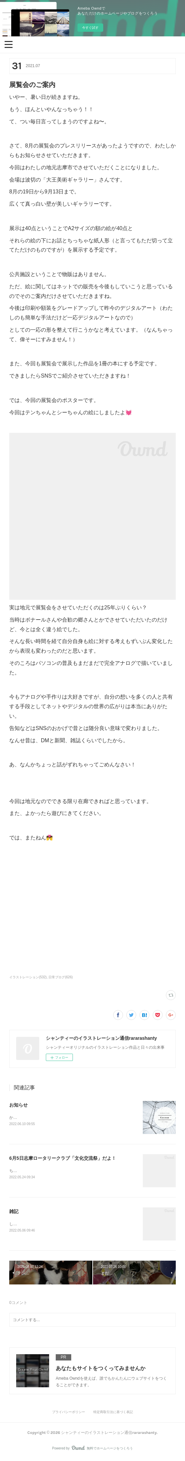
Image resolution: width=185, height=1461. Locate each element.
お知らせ (18, 1105)
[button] (9, 44)
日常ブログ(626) (60, 977)
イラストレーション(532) (27, 977)
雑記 (13, 1212)
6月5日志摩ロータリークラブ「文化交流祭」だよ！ (62, 1158)
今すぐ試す (90, 27)
